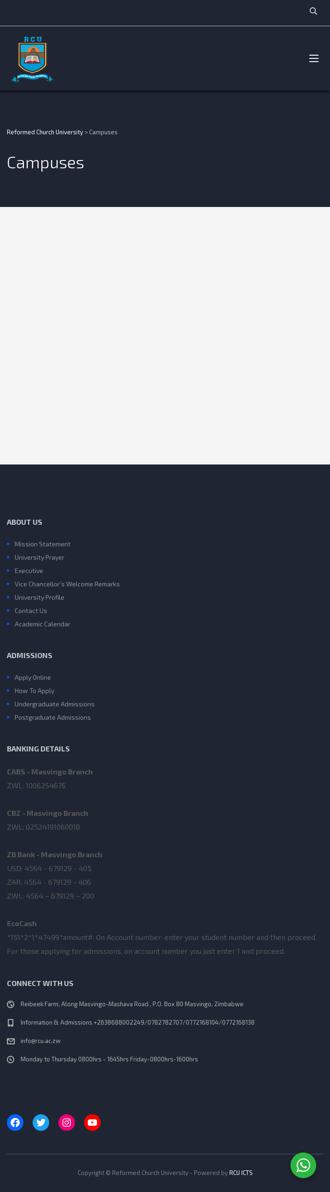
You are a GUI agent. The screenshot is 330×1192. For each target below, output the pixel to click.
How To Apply (34, 690)
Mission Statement (43, 544)
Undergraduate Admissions (55, 704)
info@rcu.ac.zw (41, 1040)
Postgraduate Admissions (53, 717)
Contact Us (31, 610)
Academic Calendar (42, 624)
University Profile (39, 597)
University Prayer (39, 557)
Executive (29, 570)
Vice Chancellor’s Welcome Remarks (67, 584)
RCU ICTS (241, 1172)
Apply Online (33, 677)
